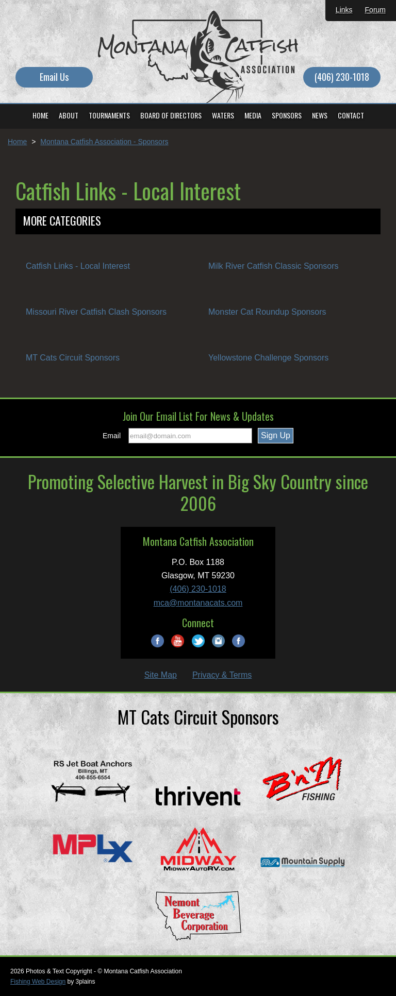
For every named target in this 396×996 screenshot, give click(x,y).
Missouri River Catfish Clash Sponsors (96, 311)
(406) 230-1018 (342, 76)
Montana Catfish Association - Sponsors (104, 142)
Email (112, 436)
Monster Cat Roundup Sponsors (267, 311)
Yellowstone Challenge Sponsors (268, 357)
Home (17, 142)
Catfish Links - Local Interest (78, 266)
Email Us (54, 76)
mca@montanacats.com (198, 602)
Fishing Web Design (37, 981)
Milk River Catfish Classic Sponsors (273, 266)
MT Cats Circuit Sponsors (73, 357)
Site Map (160, 675)
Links (344, 10)
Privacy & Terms (222, 675)
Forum (375, 10)
